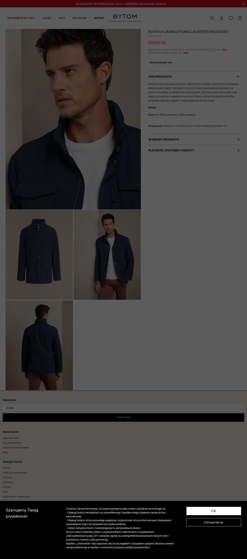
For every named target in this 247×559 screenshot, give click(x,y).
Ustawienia (214, 522)
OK (213, 511)
